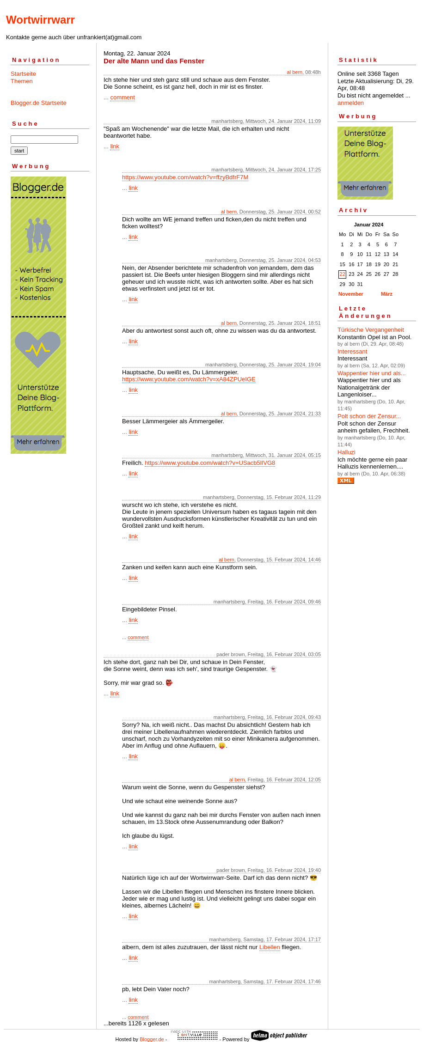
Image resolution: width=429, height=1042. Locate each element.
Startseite (23, 73)
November (350, 294)
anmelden (350, 102)
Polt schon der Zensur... (369, 416)
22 (342, 274)
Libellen (269, 947)
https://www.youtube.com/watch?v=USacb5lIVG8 (210, 462)
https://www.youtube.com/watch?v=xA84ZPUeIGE (189, 379)
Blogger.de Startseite (39, 102)
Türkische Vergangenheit (370, 329)
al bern (295, 72)
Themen (22, 81)
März (386, 294)
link (114, 146)
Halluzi (346, 452)
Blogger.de (152, 1039)
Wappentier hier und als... (371, 373)
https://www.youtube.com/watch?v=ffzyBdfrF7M (185, 177)
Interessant (352, 351)
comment (122, 97)
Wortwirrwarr (40, 19)
